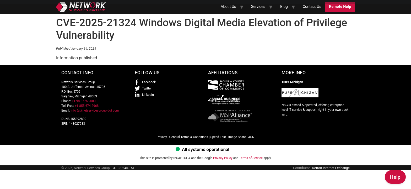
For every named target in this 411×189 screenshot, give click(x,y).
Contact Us (312, 6)
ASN (251, 137)
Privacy (162, 137)
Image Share (237, 137)
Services (258, 6)
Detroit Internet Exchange (331, 168)
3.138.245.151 (123, 168)
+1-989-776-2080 (84, 101)
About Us (228, 6)
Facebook (149, 82)
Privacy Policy (222, 158)
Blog (284, 6)
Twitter (147, 88)
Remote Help (340, 6)
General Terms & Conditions (188, 137)
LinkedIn (148, 95)
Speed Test (218, 137)
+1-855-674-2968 (87, 106)
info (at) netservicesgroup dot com (95, 110)
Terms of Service (251, 158)
